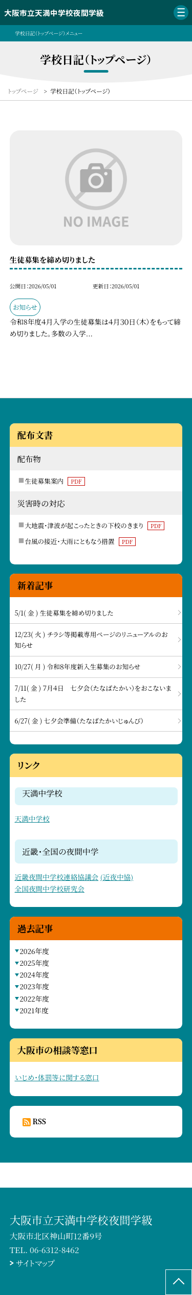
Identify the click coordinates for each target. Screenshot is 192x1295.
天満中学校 (32, 818)
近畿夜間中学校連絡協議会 (57, 877)
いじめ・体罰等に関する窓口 (57, 1077)
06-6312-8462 (54, 1249)
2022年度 (34, 998)
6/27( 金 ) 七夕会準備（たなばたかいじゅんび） (79, 720)
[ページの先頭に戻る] (178, 1282)
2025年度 (34, 963)
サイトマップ (35, 1262)
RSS (39, 1121)
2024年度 (34, 974)
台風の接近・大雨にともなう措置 (80, 541)
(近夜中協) (117, 877)
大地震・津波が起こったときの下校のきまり (94, 525)
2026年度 (34, 951)
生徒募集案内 (54, 481)
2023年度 (34, 986)
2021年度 (34, 1010)
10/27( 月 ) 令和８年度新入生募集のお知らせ (78, 666)
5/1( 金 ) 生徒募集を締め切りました (64, 613)
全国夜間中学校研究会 (49, 888)
